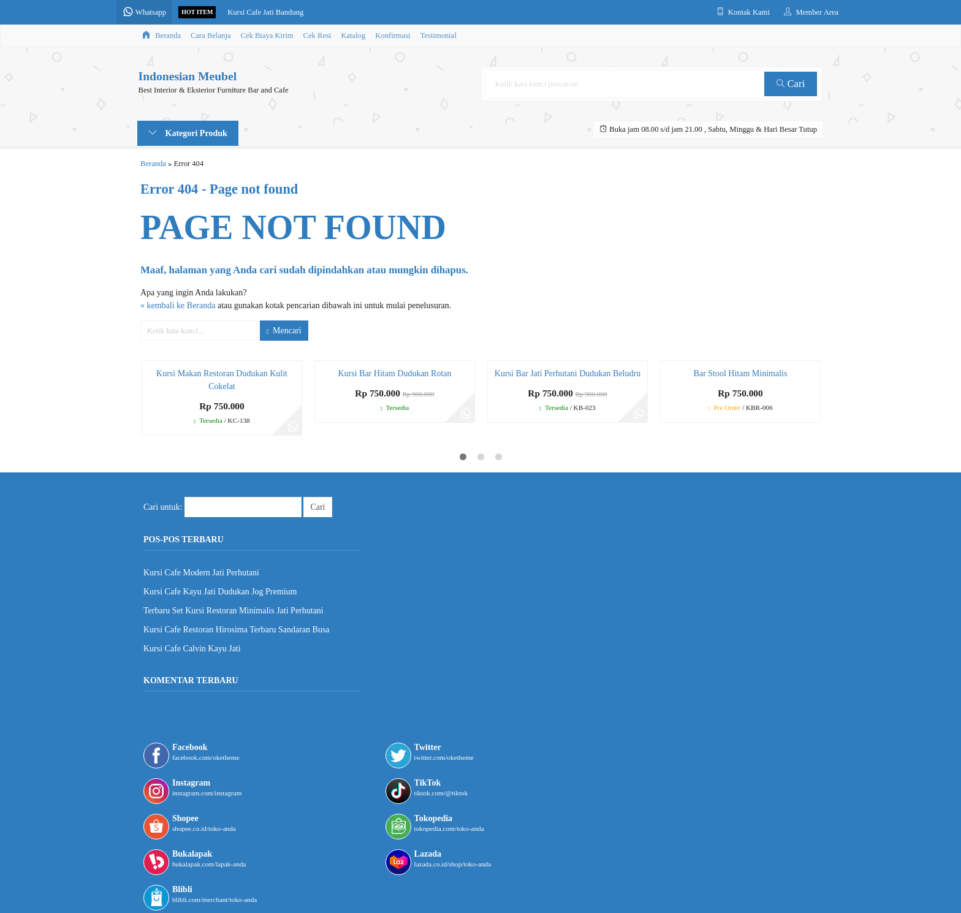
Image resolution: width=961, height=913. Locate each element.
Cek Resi (317, 35)
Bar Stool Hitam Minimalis (741, 373)
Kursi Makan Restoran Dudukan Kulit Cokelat (221, 380)
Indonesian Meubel (186, 77)
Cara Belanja (210, 35)
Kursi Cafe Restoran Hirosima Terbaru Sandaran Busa (236, 629)
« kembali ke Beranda (177, 305)
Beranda (161, 35)
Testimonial (438, 35)
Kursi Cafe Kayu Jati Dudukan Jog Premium (220, 591)
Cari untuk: (162, 507)
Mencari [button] (284, 330)
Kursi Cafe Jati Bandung (286, 12)
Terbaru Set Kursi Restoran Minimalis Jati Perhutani (233, 610)
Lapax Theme (439, 889)
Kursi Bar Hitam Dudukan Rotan (394, 373)
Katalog (353, 35)
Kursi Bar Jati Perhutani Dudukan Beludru (567, 373)
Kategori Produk (187, 133)
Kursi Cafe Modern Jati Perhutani (201, 572)
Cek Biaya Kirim (267, 35)
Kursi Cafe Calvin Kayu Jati (192, 648)
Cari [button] (792, 83)
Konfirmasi (392, 35)
